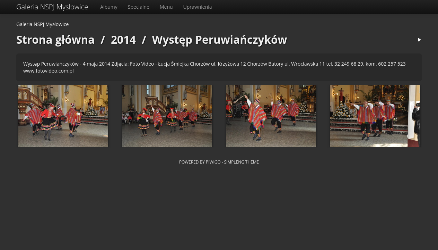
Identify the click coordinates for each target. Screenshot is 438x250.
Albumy (108, 6)
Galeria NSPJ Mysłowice (52, 6)
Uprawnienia (197, 6)
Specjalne (138, 6)
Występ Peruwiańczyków (219, 39)
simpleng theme (241, 162)
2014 (123, 39)
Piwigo (213, 162)
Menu (166, 6)
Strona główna (55, 39)
